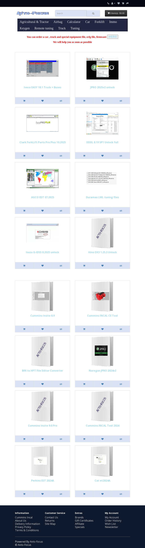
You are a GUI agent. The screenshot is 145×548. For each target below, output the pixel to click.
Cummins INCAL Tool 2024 (102, 425)
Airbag (58, 22)
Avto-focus (36, 541)
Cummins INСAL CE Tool (102, 315)
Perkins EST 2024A (42, 480)
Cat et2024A (102, 480)
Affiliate (79, 524)
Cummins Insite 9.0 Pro (42, 425)
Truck (62, 28)
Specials (80, 527)
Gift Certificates (84, 520)
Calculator (73, 22)
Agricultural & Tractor (34, 22)
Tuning (75, 28)
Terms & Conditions (27, 530)
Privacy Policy (23, 527)
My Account (112, 517)
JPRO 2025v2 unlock (102, 87)
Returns (50, 520)
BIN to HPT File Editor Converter (42, 370)
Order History (113, 520)
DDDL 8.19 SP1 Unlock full (102, 142)
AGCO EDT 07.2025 (42, 197)
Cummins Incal (23, 517)
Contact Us (51, 517)
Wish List (110, 524)
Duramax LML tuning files (102, 197)
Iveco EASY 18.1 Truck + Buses (42, 87)
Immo (113, 22)
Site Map (50, 524)
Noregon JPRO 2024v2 (102, 370)
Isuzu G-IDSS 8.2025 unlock (42, 252)
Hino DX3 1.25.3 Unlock (102, 252)
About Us (20, 520)
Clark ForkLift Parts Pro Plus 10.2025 (43, 142)
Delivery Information (27, 524)
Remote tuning (44, 28)
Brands (79, 517)
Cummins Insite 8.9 (42, 315)
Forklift (99, 22)
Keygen (25, 28)
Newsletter (111, 527)
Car (87, 22)
